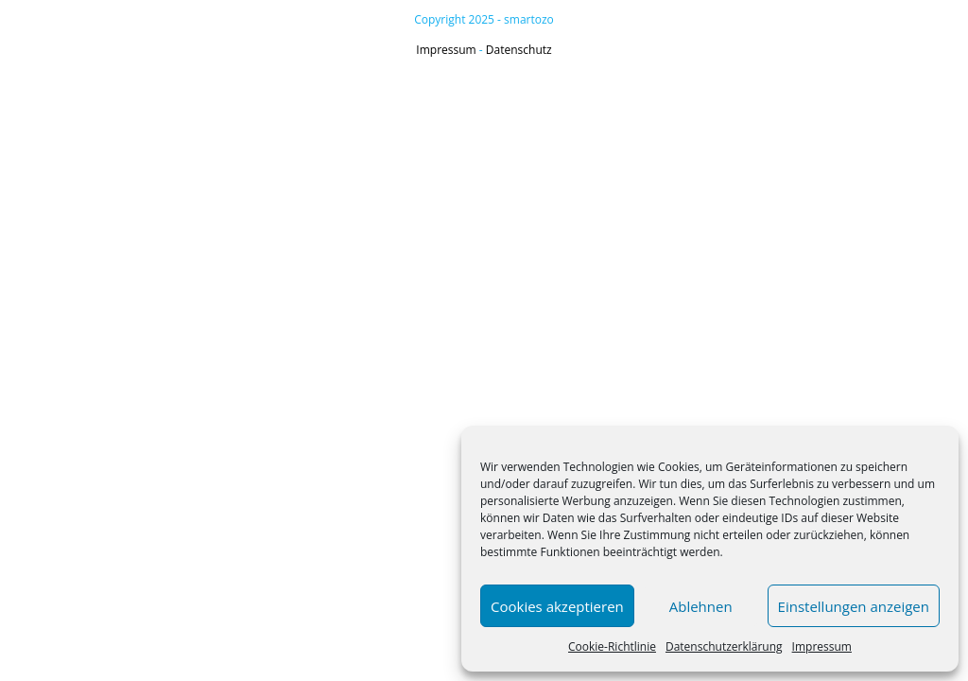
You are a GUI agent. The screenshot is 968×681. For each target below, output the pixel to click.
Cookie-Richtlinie (612, 646)
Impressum (822, 646)
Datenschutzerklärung (724, 646)
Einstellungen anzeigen (853, 606)
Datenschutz (519, 50)
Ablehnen (701, 606)
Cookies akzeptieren (557, 606)
